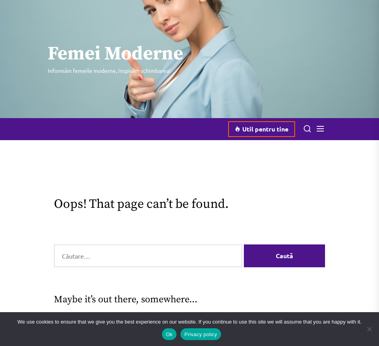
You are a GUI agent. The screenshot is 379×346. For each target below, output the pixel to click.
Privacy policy (200, 334)
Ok (169, 334)
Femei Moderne (115, 54)
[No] (369, 329)
